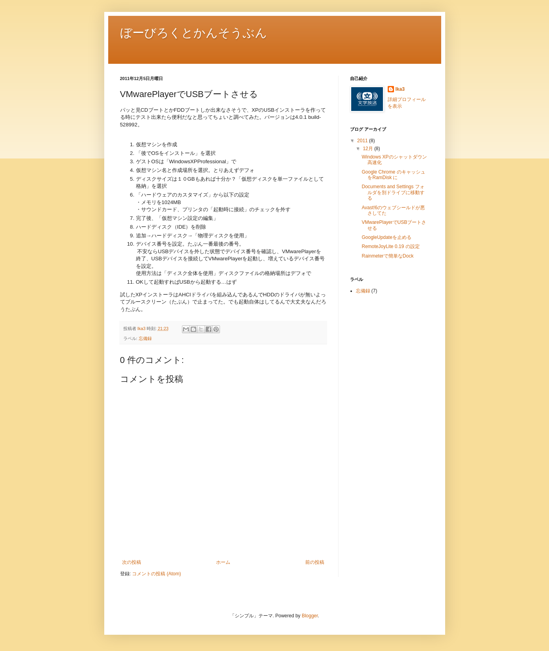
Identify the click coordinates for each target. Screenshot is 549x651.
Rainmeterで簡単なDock (387, 256)
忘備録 (145, 338)
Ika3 (400, 89)
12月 (368, 148)
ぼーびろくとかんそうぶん (193, 32)
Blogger (310, 616)
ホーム (223, 562)
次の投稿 (131, 562)
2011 (363, 140)
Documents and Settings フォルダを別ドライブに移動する (393, 192)
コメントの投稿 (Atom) (156, 574)
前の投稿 (314, 562)
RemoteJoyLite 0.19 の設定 (390, 246)
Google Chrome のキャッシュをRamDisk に (393, 174)
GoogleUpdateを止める (386, 237)
